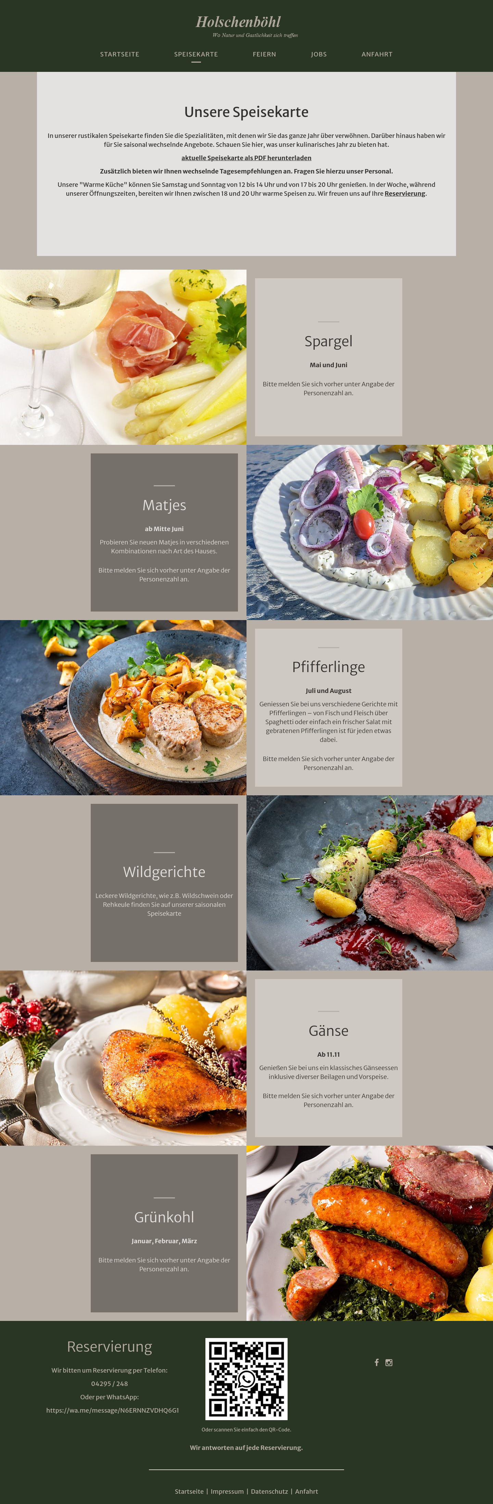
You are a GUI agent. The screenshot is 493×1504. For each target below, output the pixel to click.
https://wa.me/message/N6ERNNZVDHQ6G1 (112, 1410)
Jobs (319, 54)
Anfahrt (377, 54)
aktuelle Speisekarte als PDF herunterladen (246, 158)
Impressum (227, 1491)
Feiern (265, 54)
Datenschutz (269, 1491)
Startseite (119, 54)
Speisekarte (196, 54)
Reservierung (405, 193)
